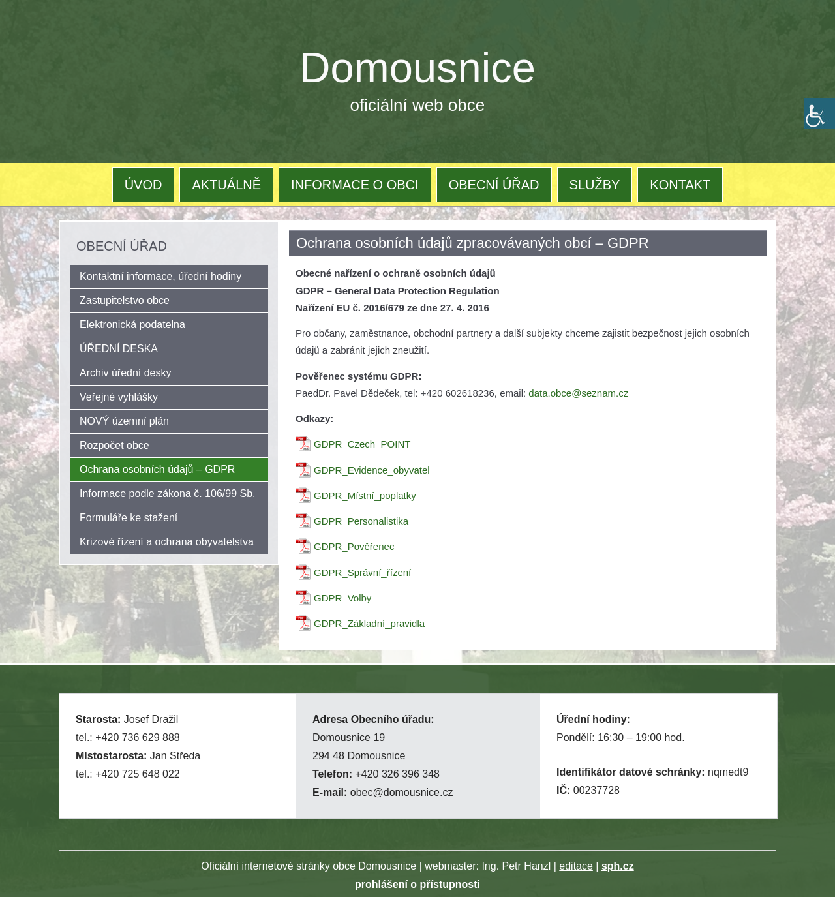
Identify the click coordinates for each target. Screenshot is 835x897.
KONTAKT (680, 184)
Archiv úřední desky (126, 372)
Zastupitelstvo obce (125, 300)
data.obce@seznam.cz (578, 393)
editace (576, 866)
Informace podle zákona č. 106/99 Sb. (168, 493)
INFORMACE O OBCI (355, 184)
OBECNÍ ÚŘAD (494, 184)
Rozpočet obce (114, 445)
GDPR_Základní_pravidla (369, 623)
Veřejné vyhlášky (119, 397)
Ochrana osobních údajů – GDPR (157, 469)
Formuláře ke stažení (128, 517)
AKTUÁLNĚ (226, 184)
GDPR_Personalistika (361, 520)
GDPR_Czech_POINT (362, 443)
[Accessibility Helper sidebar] (819, 113)
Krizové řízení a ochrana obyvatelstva (167, 541)
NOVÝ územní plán (124, 421)
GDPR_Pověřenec (354, 546)
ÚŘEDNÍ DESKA (119, 348)
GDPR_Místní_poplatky (365, 495)
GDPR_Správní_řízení (362, 572)
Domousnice (418, 67)
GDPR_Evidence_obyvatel (372, 470)
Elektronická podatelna (132, 324)
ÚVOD (143, 184)
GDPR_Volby (342, 597)
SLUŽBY (594, 184)
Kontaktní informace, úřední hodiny (160, 276)
